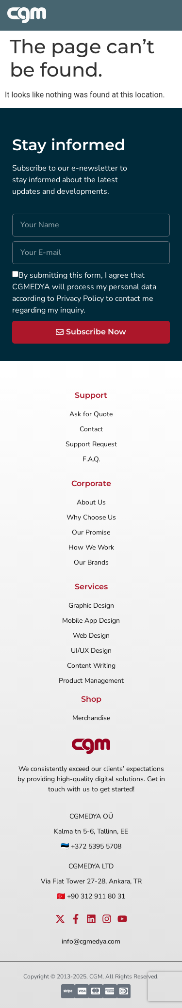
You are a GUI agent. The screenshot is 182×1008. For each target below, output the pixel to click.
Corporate (91, 483)
